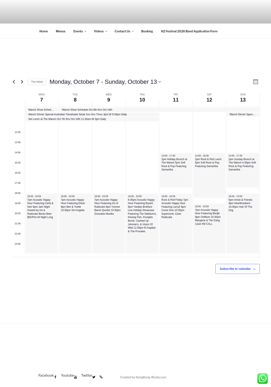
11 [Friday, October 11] (176, 100)
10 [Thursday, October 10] (142, 100)
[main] (135, 185)
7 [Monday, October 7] (41, 100)
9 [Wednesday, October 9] (108, 100)
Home (44, 31)
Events (80, 31)
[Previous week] (13, 81)
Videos (101, 31)
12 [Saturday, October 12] (209, 100)
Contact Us (124, 31)
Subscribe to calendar (235, 268)
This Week (37, 81)
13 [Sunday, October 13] (243, 100)
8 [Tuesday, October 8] (75, 100)
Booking (147, 31)
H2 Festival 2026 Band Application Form (189, 31)
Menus (60, 31)
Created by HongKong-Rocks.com (143, 377)
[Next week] (22, 81)
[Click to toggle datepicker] (105, 82)
